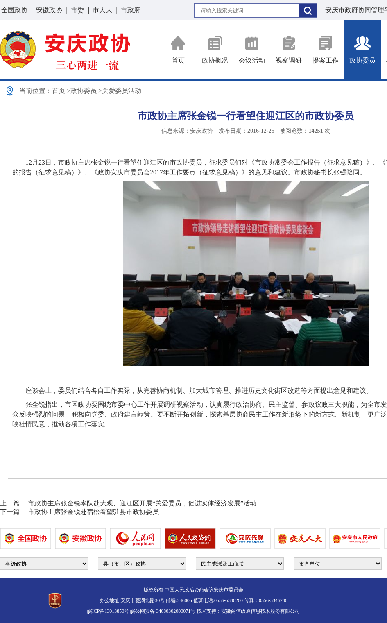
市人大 (102, 10)
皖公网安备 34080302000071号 (162, 611)
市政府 (130, 10)
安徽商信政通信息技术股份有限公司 (260, 611)
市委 (77, 10)
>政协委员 (82, 90)
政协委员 (362, 50)
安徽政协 (49, 10)
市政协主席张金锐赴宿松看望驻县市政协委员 (93, 511)
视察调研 (289, 50)
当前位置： (35, 90)
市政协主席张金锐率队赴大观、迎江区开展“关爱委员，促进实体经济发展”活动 (142, 503)
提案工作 (325, 50)
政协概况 (215, 50)
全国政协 (14, 10)
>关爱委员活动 (119, 90)
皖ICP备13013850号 (108, 611)
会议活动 (252, 50)
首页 (178, 50)
